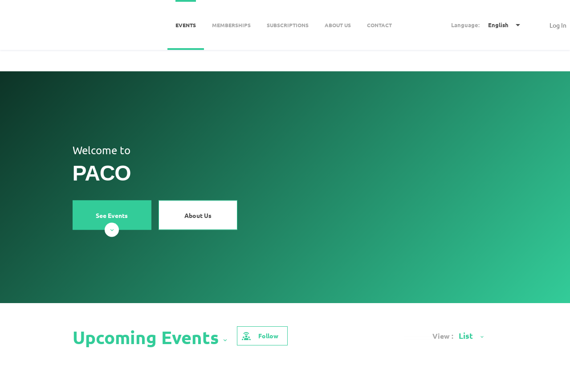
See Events (112, 220)
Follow (259, 335)
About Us (198, 215)
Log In (558, 25)
